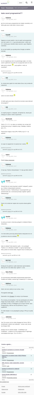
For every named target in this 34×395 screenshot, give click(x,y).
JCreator (11, 296)
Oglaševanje (21, 389)
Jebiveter (9, 317)
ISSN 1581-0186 (22, 392)
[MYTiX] (8, 260)
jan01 (3, 364)
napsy (8, 154)
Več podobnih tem (4, 382)
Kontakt (3, 392)
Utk (7, 77)
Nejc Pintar (9, 272)
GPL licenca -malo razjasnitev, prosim (13, 363)
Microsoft (4, 376)
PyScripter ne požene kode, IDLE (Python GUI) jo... (14, 356)
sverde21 (4, 370)
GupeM (8, 34)
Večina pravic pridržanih (24, 386)
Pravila (3, 386)
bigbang (8, 17)
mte (7, 240)
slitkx (3, 358)
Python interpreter (9, 160)
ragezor (3, 351)
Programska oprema (12, 377)
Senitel (8, 180)
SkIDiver (8, 283)
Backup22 (9, 118)
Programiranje (10, 353)
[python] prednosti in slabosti (10, 368)
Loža (8, 366)
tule (12, 292)
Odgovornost (5, 389)
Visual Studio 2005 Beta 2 (9, 374)
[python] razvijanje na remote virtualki (13, 349)
